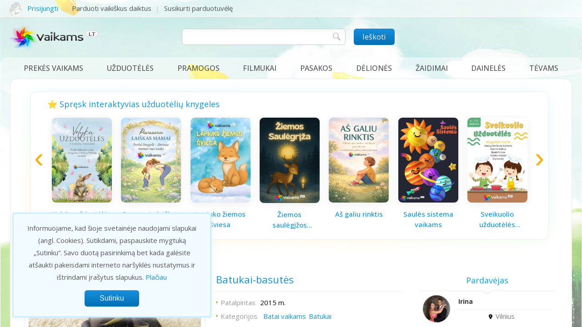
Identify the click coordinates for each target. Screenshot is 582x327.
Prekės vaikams (53, 68)
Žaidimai (432, 68)
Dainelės (488, 68)
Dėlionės (374, 68)
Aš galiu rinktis (359, 213)
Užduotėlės (130, 68)
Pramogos (198, 68)
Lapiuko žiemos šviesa (220, 219)
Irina (465, 301)
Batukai (320, 316)
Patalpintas (238, 302)
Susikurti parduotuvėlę (198, 8)
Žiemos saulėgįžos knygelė (289, 220)
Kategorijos (239, 316)
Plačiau (156, 277)
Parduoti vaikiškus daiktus (111, 8)
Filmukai (259, 68)
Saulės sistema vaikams (428, 219)
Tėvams (543, 68)
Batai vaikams (284, 316)
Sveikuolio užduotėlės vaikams (497, 219)
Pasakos (316, 68)
